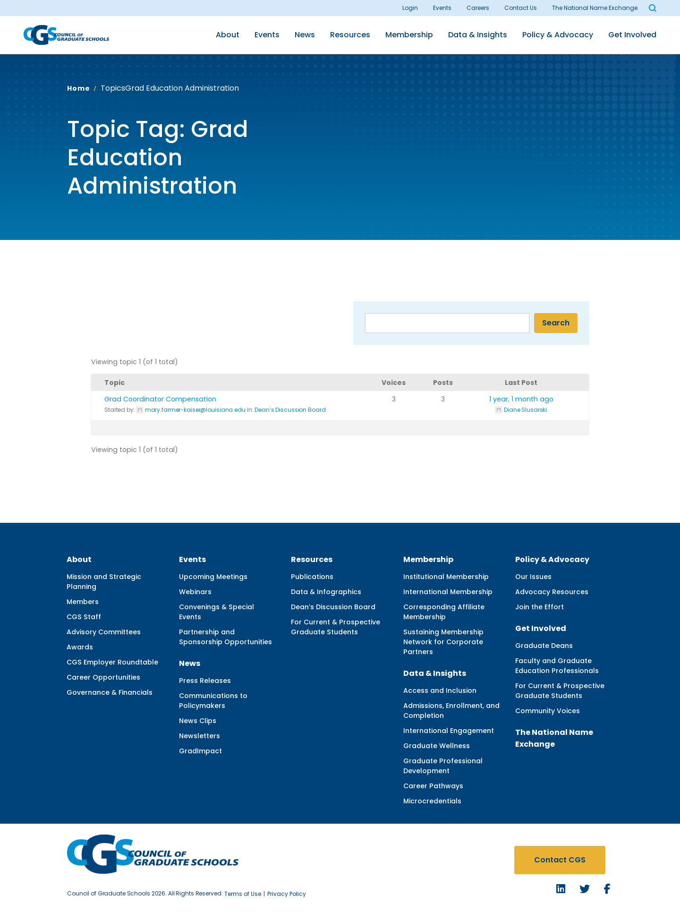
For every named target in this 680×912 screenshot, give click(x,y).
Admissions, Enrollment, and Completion (451, 710)
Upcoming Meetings (213, 576)
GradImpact (200, 751)
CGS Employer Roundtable (112, 662)
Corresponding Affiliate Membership (443, 612)
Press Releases (205, 680)
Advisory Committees (104, 632)
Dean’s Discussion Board (290, 410)
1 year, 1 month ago (521, 399)
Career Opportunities (103, 677)
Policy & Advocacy (557, 34)
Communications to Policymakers (213, 700)
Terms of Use (242, 894)
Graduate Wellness (436, 745)
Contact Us (520, 8)
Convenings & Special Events (216, 612)
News (305, 34)
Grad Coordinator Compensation (160, 399)
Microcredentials (432, 801)
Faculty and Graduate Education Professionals (557, 665)
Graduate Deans (544, 645)
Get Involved (632, 34)
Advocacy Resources (551, 592)
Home (78, 88)
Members (83, 601)
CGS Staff (84, 617)
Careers (478, 8)
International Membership (448, 592)
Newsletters (199, 736)
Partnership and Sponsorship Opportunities (225, 637)
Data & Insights (477, 34)
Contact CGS (560, 859)
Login (410, 8)
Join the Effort (539, 607)
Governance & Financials (110, 692)
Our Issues (533, 576)
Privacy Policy (286, 894)
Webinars (195, 592)
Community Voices (547, 711)
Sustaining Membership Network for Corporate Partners (443, 641)
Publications (312, 576)
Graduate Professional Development (443, 766)
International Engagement (448, 730)
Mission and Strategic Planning (104, 581)
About (227, 34)
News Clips (197, 720)
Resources (350, 34)
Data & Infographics (326, 592)
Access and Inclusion (439, 690)
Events (442, 8)
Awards (80, 647)
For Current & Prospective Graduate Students (335, 627)
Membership (409, 34)
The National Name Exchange (595, 8)
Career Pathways (433, 786)
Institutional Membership (446, 576)
